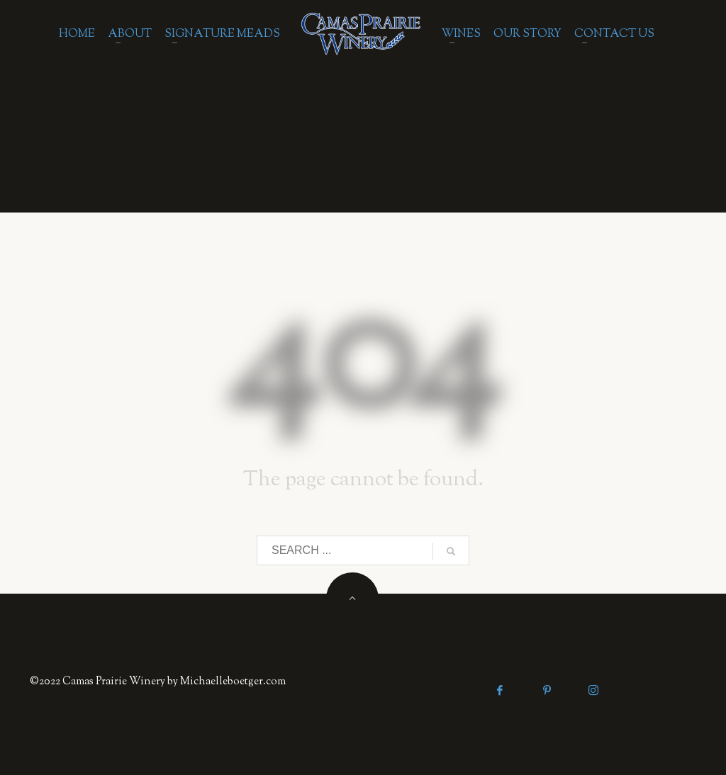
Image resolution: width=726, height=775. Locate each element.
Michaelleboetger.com (233, 681)
